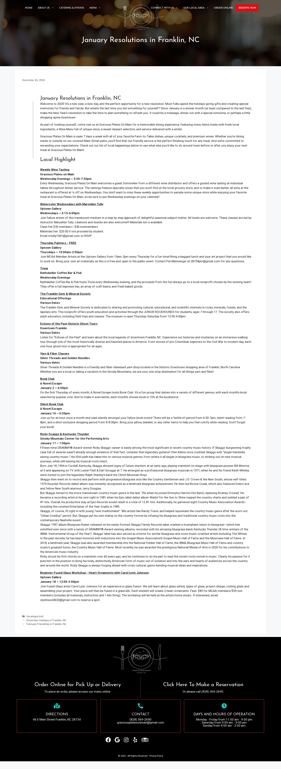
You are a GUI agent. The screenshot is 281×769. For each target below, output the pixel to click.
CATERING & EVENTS (71, 8)
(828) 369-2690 (140, 727)
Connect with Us (166, 7)
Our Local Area (197, 7)
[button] (108, 747)
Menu (96, 7)
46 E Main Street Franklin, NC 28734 (57, 727)
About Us (47, 7)
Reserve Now (247, 8)
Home (28, 8)
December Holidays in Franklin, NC (46, 627)
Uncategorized (34, 624)
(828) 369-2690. (212, 699)
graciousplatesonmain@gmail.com (140, 730)
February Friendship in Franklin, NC (46, 631)
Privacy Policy (156, 763)
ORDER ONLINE (223, 8)
